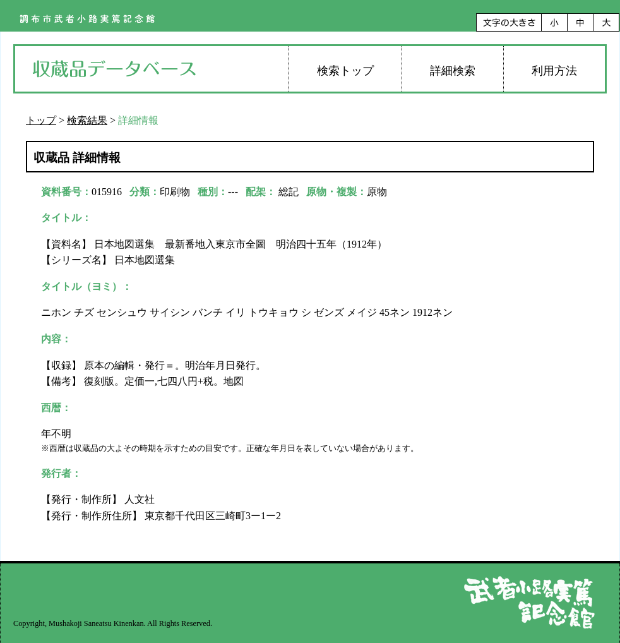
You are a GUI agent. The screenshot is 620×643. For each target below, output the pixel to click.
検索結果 (87, 120)
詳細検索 (452, 70)
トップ (41, 120)
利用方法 (554, 70)
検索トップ (345, 70)
